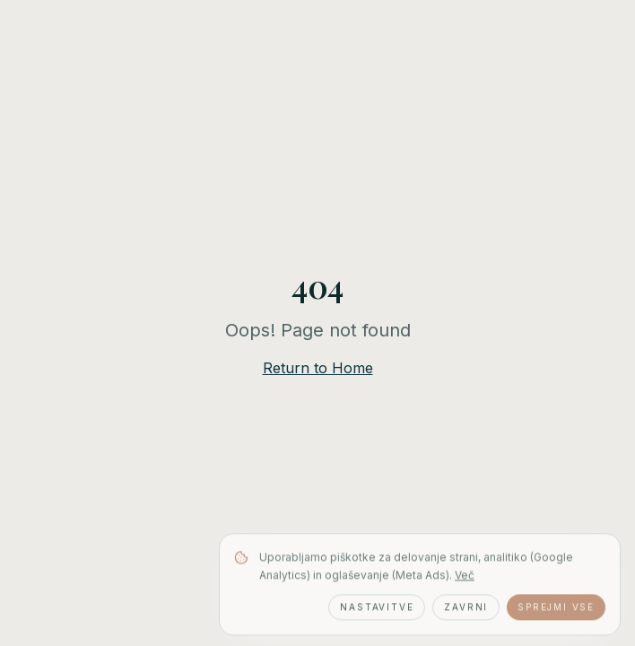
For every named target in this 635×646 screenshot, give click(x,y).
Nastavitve (376, 608)
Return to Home (318, 368)
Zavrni (466, 608)
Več (464, 576)
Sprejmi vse (556, 608)
